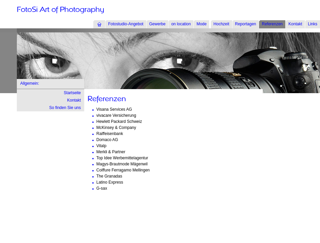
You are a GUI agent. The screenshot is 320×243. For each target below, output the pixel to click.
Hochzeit (221, 24)
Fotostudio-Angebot (125, 24)
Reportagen (245, 24)
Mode (201, 24)
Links (312, 24)
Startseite (72, 92)
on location (181, 24)
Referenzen (272, 24)
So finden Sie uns (65, 107)
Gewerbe (157, 24)
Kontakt (295, 24)
